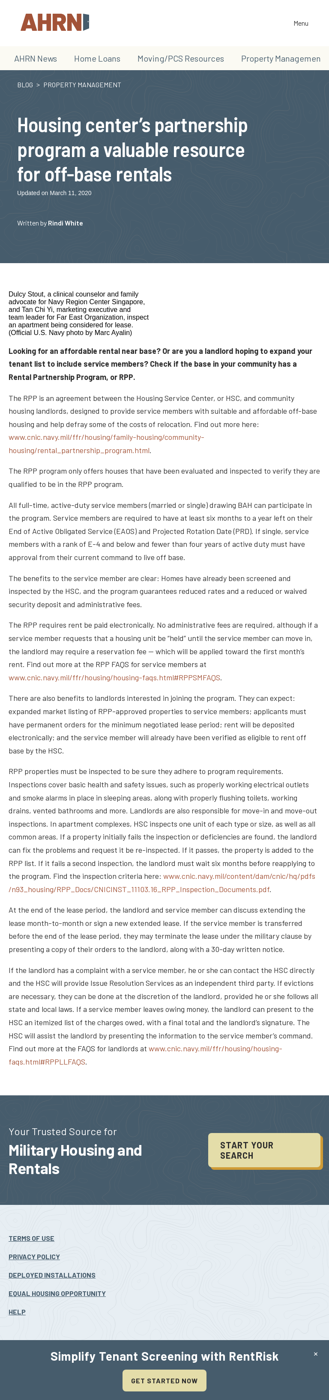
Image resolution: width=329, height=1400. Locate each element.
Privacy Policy (34, 1256)
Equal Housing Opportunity (57, 1293)
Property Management (282, 58)
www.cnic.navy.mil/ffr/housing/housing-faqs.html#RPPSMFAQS (114, 677)
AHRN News (35, 58)
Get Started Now (164, 1380)
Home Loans (97, 58)
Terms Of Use (31, 1238)
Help (17, 1312)
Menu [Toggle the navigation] (300, 24)
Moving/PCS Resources (181, 58)
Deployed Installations (52, 1275)
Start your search (247, 1150)
